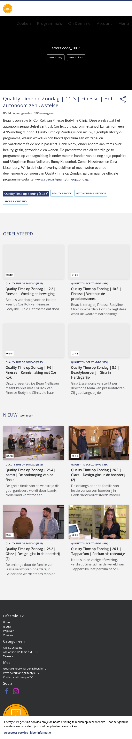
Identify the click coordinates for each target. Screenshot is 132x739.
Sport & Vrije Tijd (16, 201)
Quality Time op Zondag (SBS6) (26, 193)
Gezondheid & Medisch (91, 193)
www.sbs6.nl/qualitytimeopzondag (61, 179)
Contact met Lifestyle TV (18, 677)
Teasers (8, 656)
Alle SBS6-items (12, 647)
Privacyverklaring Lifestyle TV (21, 673)
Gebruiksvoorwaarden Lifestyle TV (24, 668)
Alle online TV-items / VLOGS (20, 652)
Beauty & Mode (61, 193)
